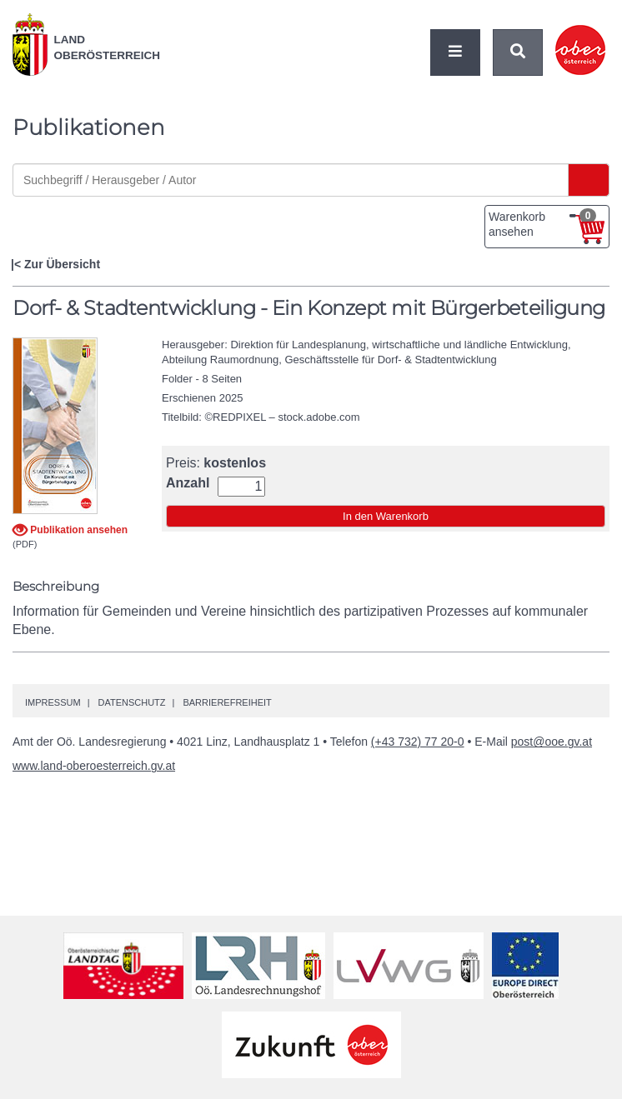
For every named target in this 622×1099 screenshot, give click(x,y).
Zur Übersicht (62, 264)
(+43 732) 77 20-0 (417, 741)
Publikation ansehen (78, 530)
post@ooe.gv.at (551, 741)
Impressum (53, 702)
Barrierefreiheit (227, 702)
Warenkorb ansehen (542, 223)
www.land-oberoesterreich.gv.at (94, 765)
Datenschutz (131, 702)
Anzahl (187, 483)
